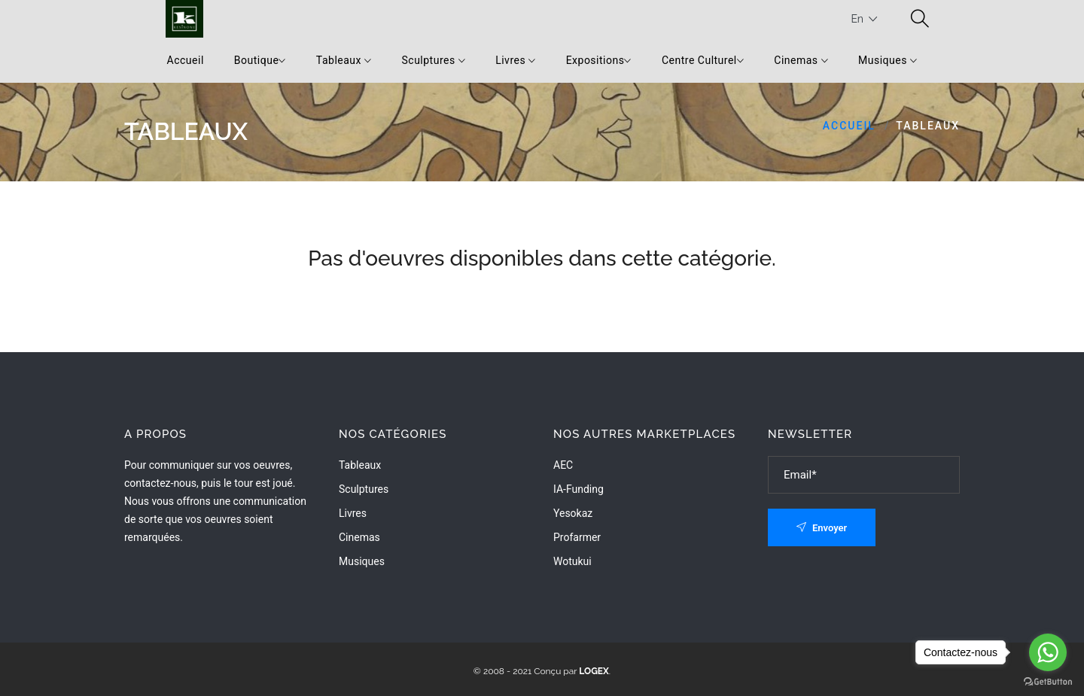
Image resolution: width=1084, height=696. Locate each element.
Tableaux (344, 60)
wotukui (572, 561)
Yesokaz (572, 513)
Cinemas (801, 60)
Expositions (599, 60)
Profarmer (577, 537)
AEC (563, 465)
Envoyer (822, 527)
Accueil (185, 60)
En (864, 19)
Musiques (887, 60)
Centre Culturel (703, 60)
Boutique (260, 60)
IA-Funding (578, 489)
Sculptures (433, 60)
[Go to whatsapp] (1048, 652)
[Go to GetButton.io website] (1048, 680)
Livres (515, 60)
